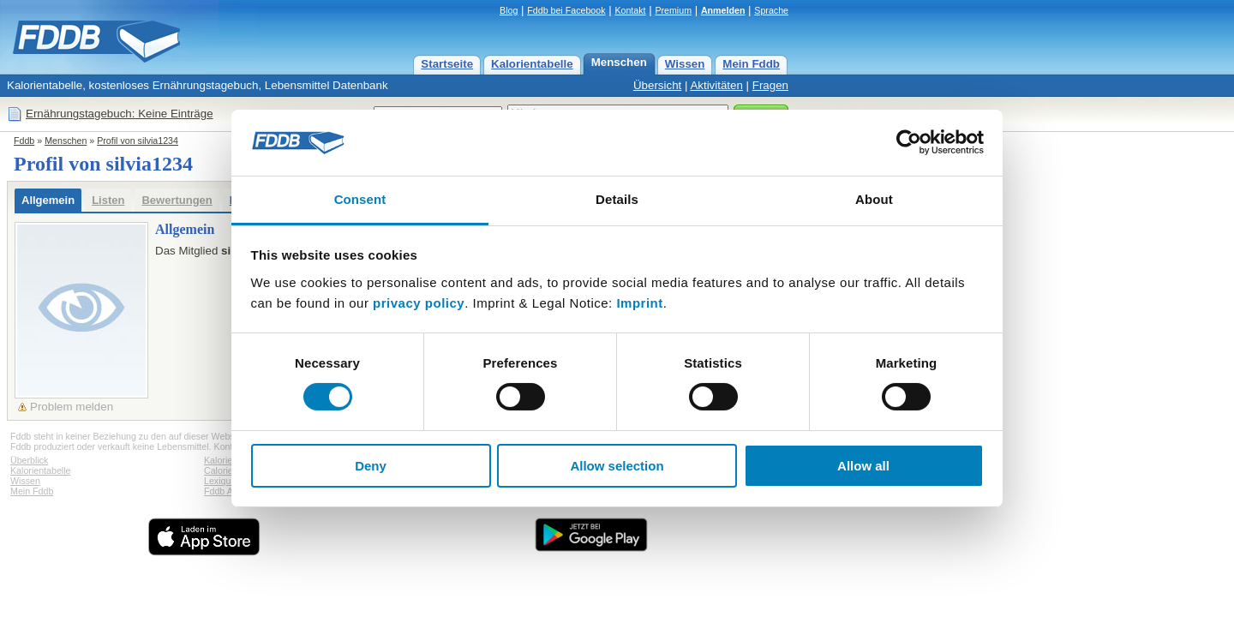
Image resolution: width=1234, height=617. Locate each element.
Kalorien (220, 460)
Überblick (29, 460)
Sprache (771, 10)
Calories (220, 470)
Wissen (685, 63)
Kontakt (629, 10)
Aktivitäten (716, 85)
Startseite (447, 63)
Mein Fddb (751, 63)
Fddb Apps (226, 491)
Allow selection (616, 465)
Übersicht (657, 85)
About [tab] (874, 199)
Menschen (619, 62)
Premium (673, 10)
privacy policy (418, 303)
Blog (509, 10)
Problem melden (71, 406)
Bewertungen (176, 200)
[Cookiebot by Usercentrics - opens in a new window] (909, 142)
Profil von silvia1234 (137, 140)
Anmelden (723, 10)
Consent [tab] (360, 199)
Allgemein (48, 200)
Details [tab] (617, 199)
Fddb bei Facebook (566, 10)
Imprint (639, 303)
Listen (108, 200)
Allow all (863, 465)
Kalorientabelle (532, 63)
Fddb (24, 140)
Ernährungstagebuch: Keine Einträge (119, 113)
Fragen (770, 85)
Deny (370, 465)
